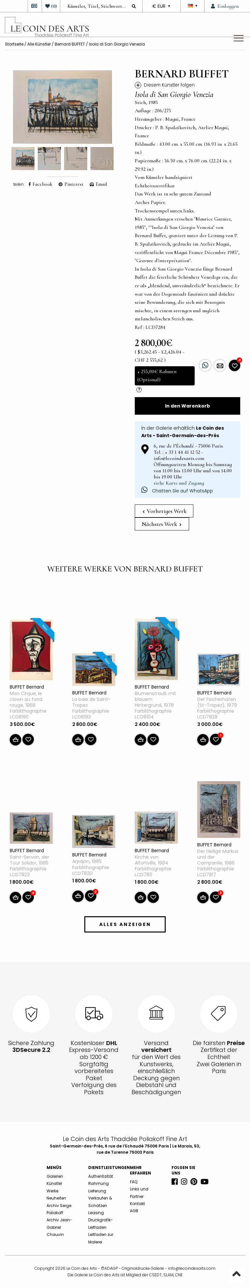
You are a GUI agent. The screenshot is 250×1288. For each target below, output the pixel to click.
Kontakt (137, 1203)
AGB (134, 1211)
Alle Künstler (39, 44)
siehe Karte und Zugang (179, 483)
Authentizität (100, 1176)
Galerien (55, 1176)
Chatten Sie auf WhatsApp (177, 491)
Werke (52, 1191)
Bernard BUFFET (70, 44)
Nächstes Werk (161, 524)
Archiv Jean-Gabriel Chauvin (59, 1227)
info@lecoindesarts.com (191, 1268)
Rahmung (98, 1183)
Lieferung (97, 1191)
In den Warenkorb (187, 406)
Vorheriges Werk (165, 511)
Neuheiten (56, 1198)
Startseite (14, 44)
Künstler (54, 1183)
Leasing (96, 1212)
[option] (62, 107)
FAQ (133, 1182)
